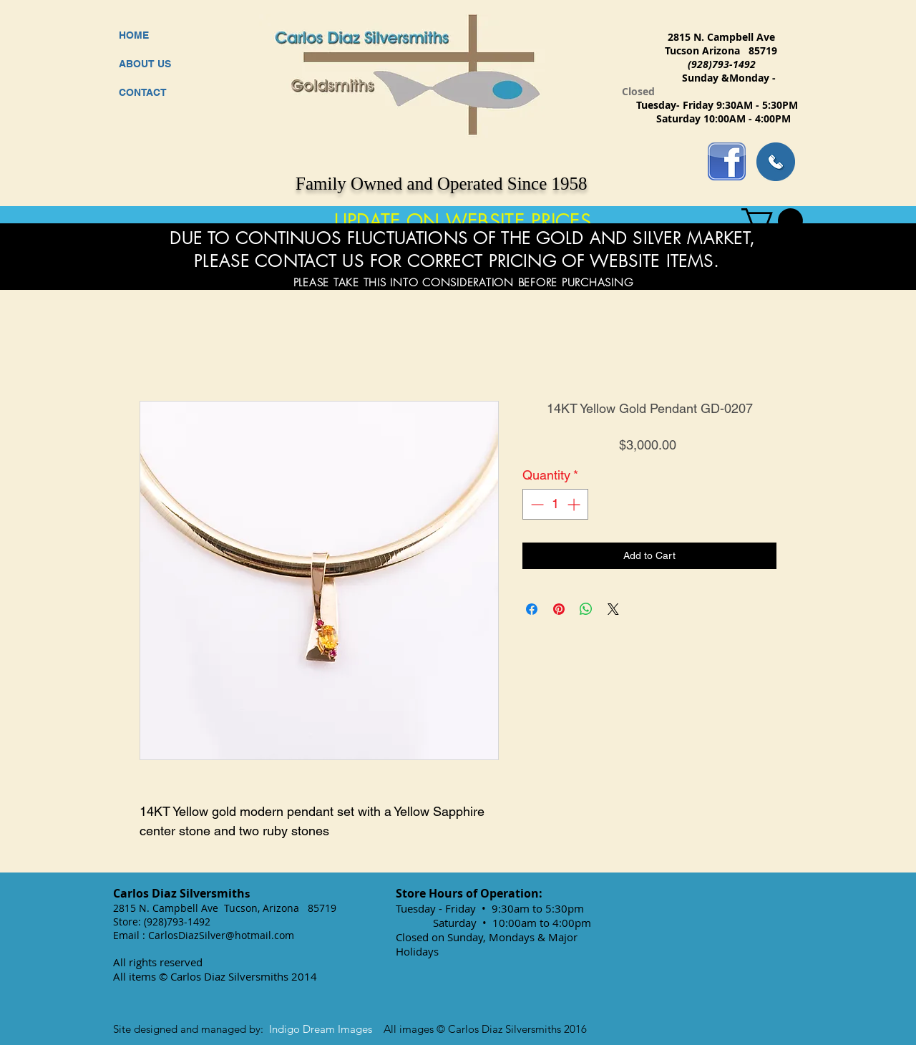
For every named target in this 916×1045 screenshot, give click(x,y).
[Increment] (575, 504)
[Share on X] (613, 609)
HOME (134, 35)
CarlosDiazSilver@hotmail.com (221, 935)
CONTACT (143, 92)
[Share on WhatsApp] (586, 609)
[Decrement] (536, 504)
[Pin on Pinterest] (558, 609)
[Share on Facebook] (531, 609)
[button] (772, 220)
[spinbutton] (555, 504)
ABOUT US (145, 63)
